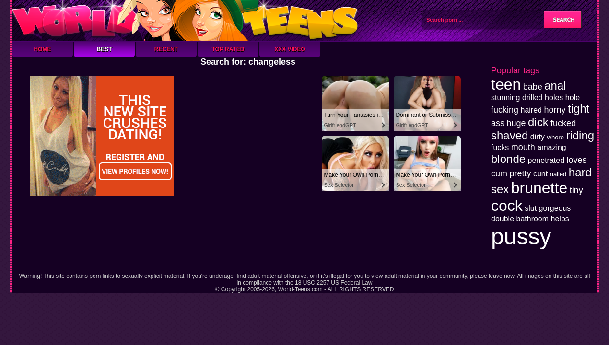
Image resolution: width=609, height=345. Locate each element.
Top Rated (227, 49)
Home (42, 49)
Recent (166, 49)
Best (104, 49)
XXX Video (289, 49)
